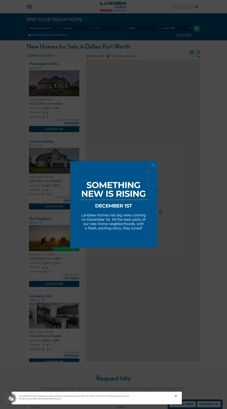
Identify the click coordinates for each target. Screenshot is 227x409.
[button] (11, 398)
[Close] (176, 396)
